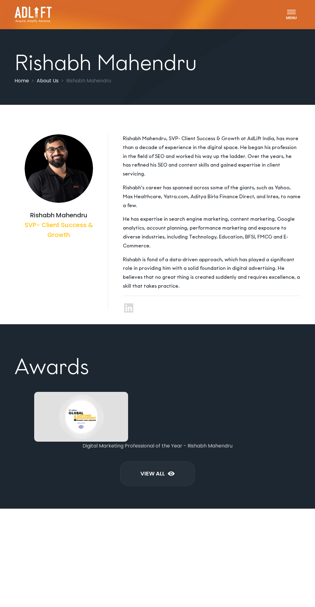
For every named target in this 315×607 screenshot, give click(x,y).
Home (21, 80)
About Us (48, 80)
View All (157, 473)
